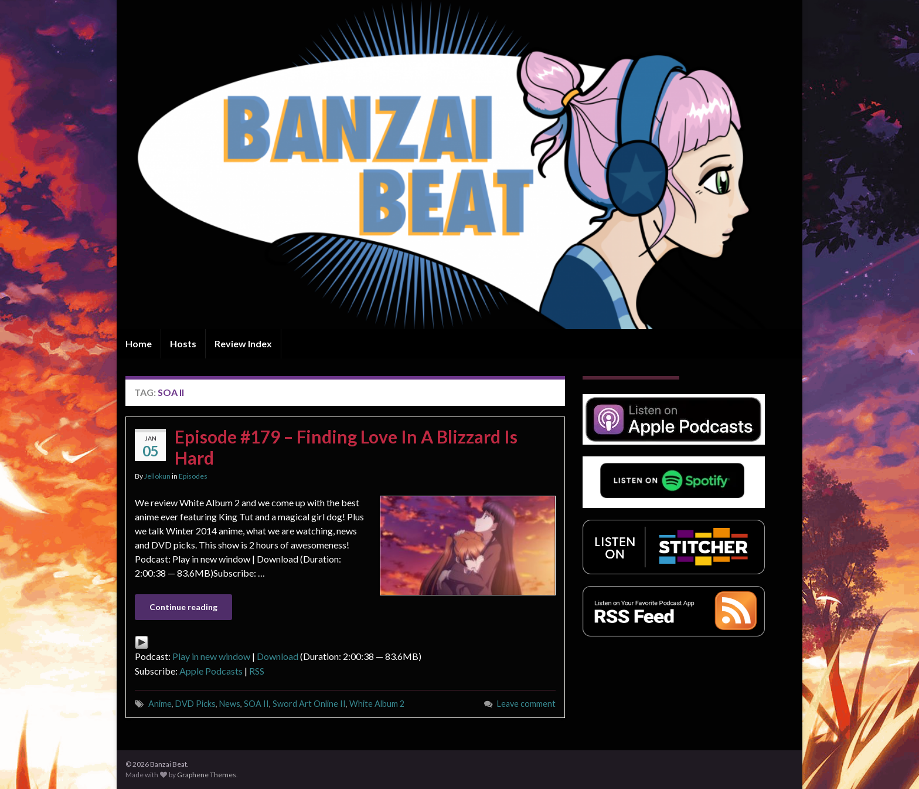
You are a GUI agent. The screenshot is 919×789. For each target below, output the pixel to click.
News (229, 704)
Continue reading (183, 607)
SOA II (256, 704)
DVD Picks (195, 704)
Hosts (183, 343)
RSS (256, 670)
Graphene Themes (206, 774)
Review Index (243, 343)
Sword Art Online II (309, 704)
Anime (160, 704)
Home (138, 343)
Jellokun (157, 476)
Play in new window (211, 656)
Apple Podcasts (211, 670)
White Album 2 (376, 704)
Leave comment (526, 704)
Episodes (193, 476)
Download (277, 656)
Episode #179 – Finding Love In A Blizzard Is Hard (346, 447)
